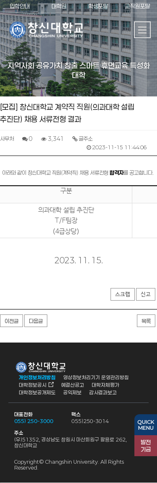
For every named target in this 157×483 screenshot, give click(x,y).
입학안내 (20, 6)
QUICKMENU (145, 425)
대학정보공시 (32, 385)
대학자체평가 (105, 385)
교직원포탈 (137, 6)
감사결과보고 (103, 392)
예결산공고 (72, 385)
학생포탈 (98, 6)
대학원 (58, 6)
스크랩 (122, 294)
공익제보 (72, 392)
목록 (146, 321)
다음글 (36, 321)
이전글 (11, 321)
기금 (145, 446)
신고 (146, 294)
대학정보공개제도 (37, 392)
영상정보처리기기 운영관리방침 (96, 377)
